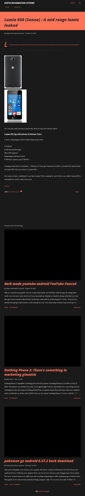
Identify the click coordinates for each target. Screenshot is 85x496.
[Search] (72, 3)
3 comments (13, 398)
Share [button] (77, 192)
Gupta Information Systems (19, 3)
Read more (77, 307)
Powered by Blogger (42, 491)
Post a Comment (15, 484)
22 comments (14, 307)
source (7, 186)
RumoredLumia (14, 192)
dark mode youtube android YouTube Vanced (40, 283)
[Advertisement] (42, 210)
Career (6, 7)
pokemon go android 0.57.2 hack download (38, 461)
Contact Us (16, 7)
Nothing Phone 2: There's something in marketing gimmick (35, 372)
